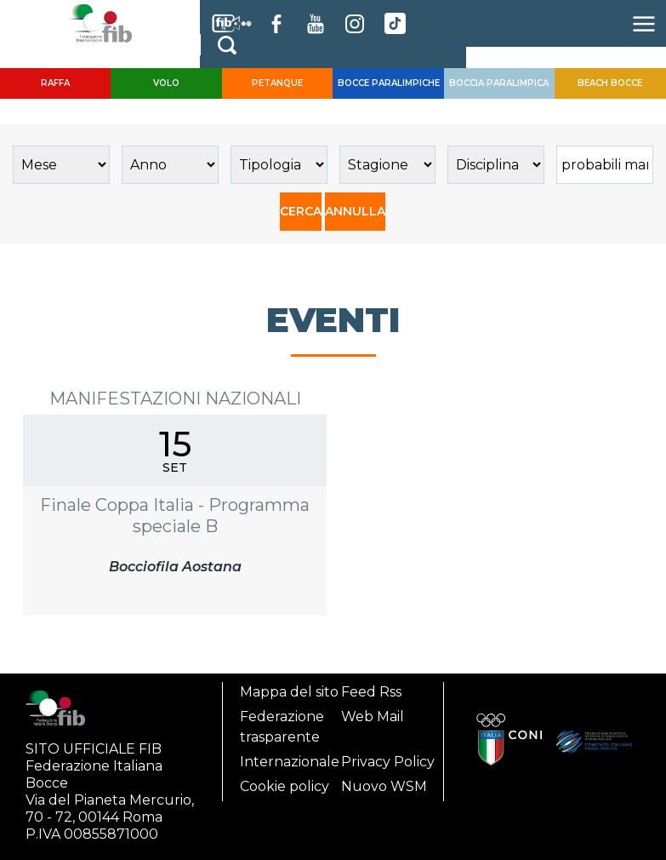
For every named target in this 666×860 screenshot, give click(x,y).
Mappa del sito (289, 692)
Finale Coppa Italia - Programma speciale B (175, 515)
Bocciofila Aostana (175, 567)
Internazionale (289, 762)
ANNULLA (355, 211)
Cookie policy (284, 786)
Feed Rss (371, 692)
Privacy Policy (388, 762)
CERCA (301, 211)
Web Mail (372, 716)
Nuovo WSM (384, 786)
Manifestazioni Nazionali (175, 398)
